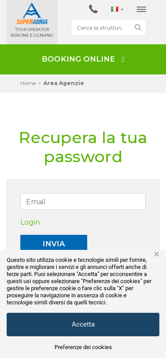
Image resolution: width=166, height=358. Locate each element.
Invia (53, 243)
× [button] (156, 254)
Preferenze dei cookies (83, 347)
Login (30, 222)
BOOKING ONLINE (83, 58)
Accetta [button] (83, 324)
